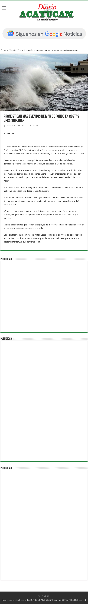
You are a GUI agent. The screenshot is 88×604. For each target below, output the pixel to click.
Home (4, 50)
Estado (13, 50)
